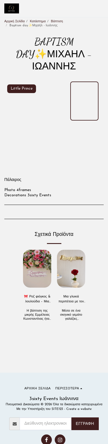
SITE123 (57, 409)
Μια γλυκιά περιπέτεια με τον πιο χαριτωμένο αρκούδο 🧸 (71, 299)
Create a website (79, 409)
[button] (100, 9)
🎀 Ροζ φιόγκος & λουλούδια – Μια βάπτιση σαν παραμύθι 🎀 (37, 299)
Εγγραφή (85, 424)
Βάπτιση (57, 21)
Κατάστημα (38, 21)
